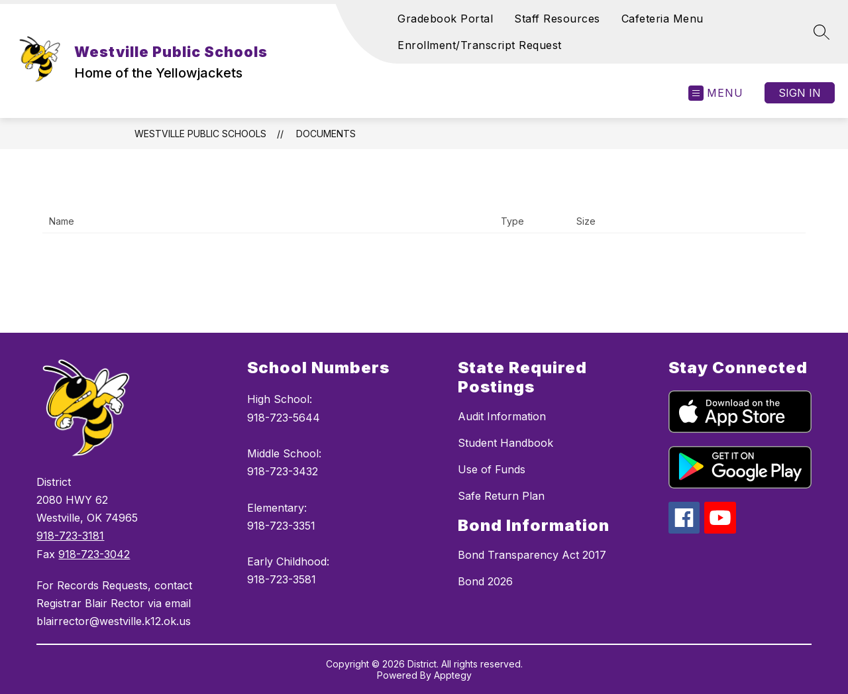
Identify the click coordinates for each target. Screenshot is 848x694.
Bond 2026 (485, 581)
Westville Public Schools (200, 133)
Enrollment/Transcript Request (480, 45)
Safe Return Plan (501, 495)
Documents (326, 133)
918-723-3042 (94, 554)
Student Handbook (505, 442)
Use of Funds (491, 469)
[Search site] (821, 32)
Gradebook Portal (445, 18)
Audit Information (502, 416)
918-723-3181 (70, 535)
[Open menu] (715, 93)
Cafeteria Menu (662, 18)
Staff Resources (557, 18)
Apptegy (453, 675)
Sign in (799, 92)
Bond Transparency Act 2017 (532, 554)
